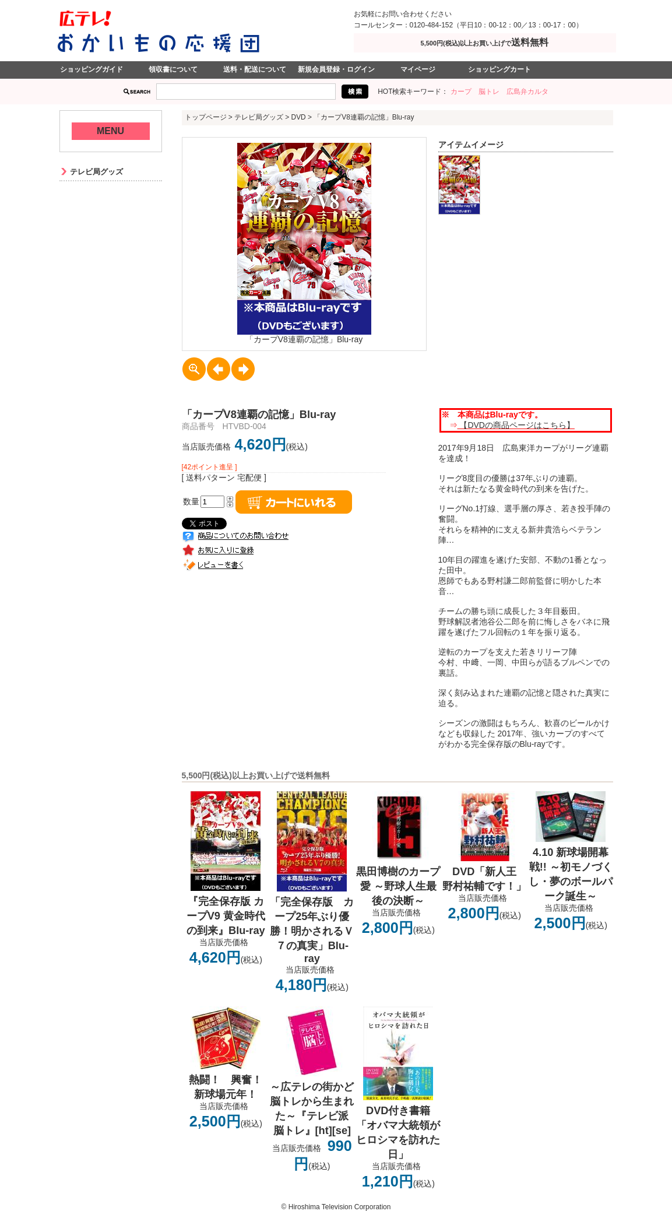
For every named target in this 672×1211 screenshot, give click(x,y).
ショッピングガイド (91, 69)
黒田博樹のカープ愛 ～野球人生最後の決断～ (398, 886)
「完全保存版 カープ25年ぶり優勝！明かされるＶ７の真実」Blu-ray (312, 930)
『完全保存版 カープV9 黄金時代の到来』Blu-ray (226, 916)
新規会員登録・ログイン (336, 69)
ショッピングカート (499, 69)
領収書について (173, 69)
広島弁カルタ (527, 91)
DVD (298, 117)
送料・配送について (254, 69)
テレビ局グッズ (258, 117)
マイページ (417, 69)
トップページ (206, 117)
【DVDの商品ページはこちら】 (516, 425)
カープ (461, 91)
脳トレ (489, 91)
